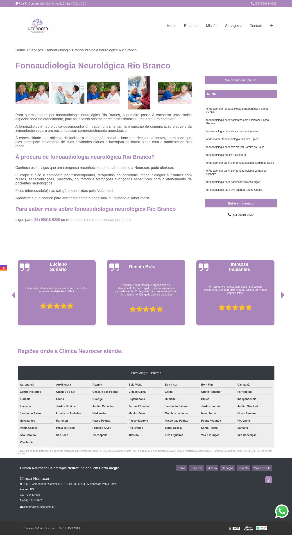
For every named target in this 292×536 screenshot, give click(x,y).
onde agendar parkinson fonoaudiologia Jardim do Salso (240, 169)
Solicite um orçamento (240, 81)
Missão (211, 26)
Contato (255, 26)
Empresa (191, 26)
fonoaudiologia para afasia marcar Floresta (232, 135)
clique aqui (75, 221)
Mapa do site (263, 469)
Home (172, 26)
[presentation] (7, 313)
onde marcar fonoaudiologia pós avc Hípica (232, 143)
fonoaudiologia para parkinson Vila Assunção (233, 190)
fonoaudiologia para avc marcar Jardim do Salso (235, 152)
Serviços (232, 26)
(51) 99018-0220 (264, 3)
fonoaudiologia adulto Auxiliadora (226, 161)
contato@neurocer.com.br (37, 507)
